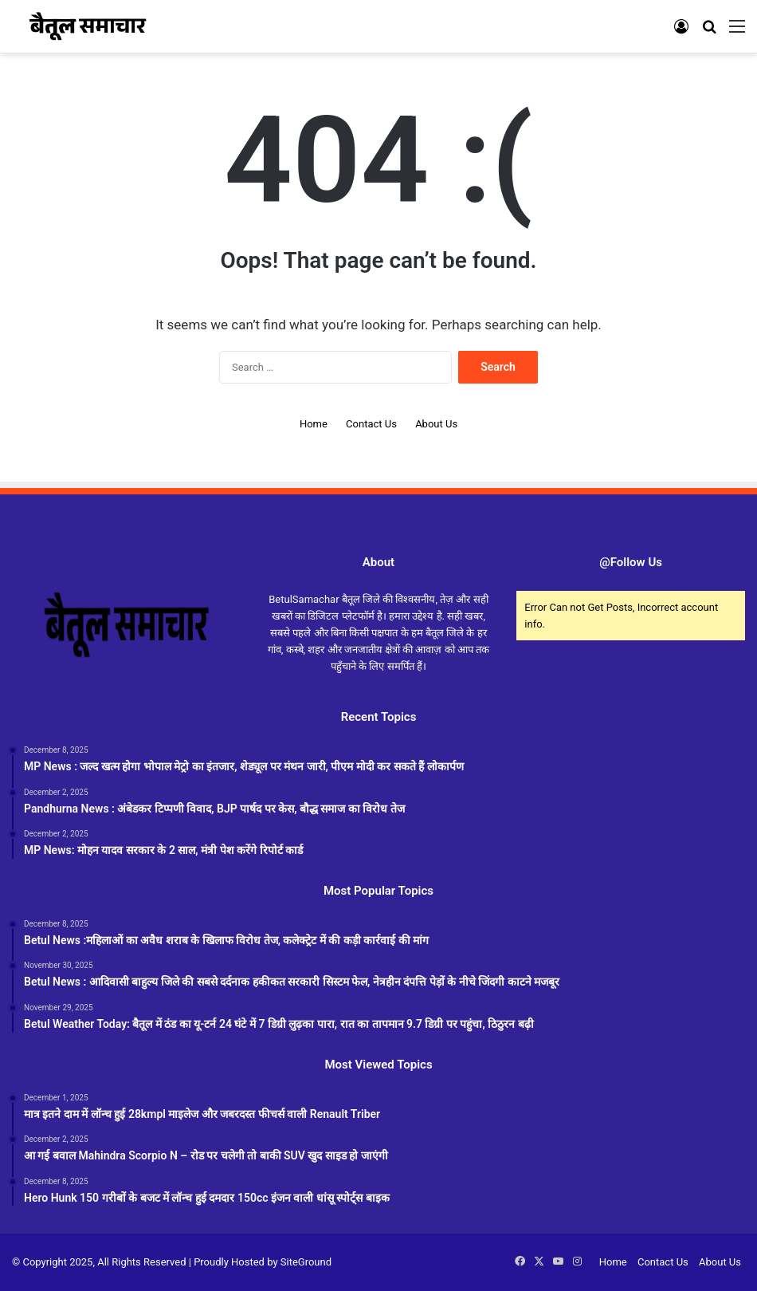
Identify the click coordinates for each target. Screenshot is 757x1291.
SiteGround (305, 1262)
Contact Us (371, 424)
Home (314, 424)
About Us (436, 424)
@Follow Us (630, 562)
